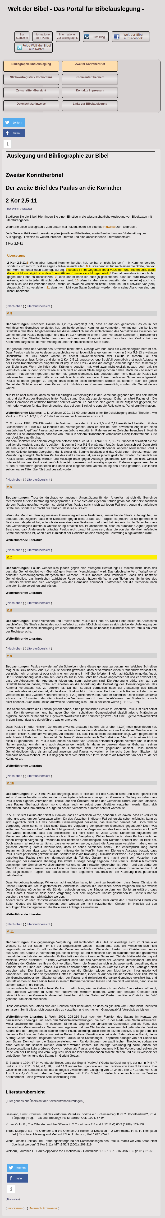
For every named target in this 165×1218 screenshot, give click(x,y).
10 (76, 280)
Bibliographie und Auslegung (31, 64)
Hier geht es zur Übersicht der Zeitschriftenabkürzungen (44, 1101)
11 (48, 287)
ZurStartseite (22, 36)
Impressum (15, 1208)
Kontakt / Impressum (90, 90)
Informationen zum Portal (42, 36)
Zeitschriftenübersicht (31, 90)
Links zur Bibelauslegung (90, 103)
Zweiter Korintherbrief (90, 64)
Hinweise (109, 226)
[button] (14, 122)
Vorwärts (26, 208)
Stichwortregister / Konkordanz (31, 77)
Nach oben (15, 306)
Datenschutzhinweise (31, 103)
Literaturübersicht (38, 306)
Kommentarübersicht (90, 77)
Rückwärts (12, 208)
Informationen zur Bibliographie (67, 36)
